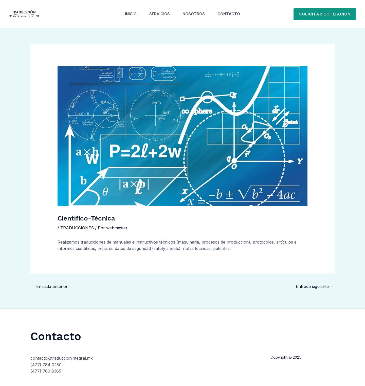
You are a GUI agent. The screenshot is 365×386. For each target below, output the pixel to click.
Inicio (131, 13)
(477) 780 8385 (45, 371)
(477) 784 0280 (46, 364)
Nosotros (193, 13)
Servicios (159, 13)
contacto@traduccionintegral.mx (61, 358)
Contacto (228, 13)
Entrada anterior (49, 286)
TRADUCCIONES (77, 227)
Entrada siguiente (315, 286)
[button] (325, 14)
